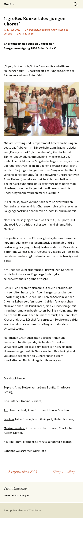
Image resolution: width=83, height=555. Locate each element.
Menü (7, 4)
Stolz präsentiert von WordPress (22, 510)
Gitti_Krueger (27, 33)
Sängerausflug (66, 471)
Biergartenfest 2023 (20, 471)
